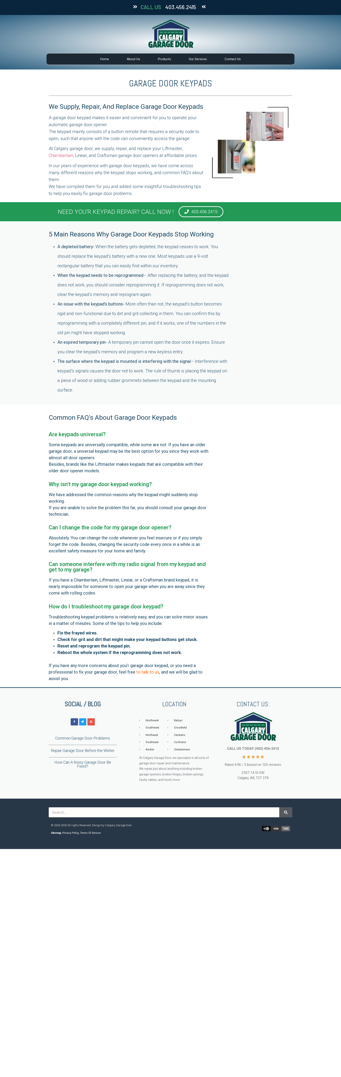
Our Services (198, 59)
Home (104, 59)
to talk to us (147, 672)
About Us (133, 59)
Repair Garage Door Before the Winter (83, 750)
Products (164, 59)
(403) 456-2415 (267, 749)
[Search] (285, 812)
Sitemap (56, 832)
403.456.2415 (180, 7)
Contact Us (233, 59)
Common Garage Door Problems (82, 738)
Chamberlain (61, 155)
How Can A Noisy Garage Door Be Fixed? (82, 764)
